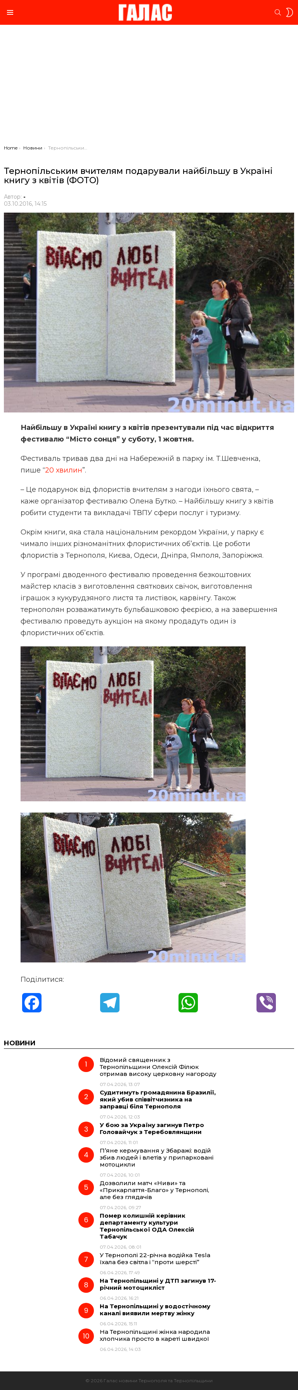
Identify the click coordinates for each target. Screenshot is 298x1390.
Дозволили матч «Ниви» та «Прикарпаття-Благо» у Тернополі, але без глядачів (154, 1190)
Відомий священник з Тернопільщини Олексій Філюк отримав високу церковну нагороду (158, 1066)
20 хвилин (63, 470)
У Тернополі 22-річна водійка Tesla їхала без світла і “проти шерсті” (155, 1258)
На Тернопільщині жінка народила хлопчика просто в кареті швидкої (155, 1335)
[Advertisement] (149, 87)
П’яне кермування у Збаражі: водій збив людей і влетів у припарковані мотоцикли (156, 1157)
